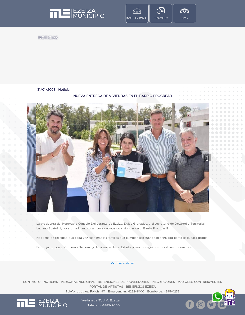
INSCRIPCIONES (163, 281)
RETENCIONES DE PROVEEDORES (123, 281)
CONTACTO (32, 281)
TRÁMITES (161, 18)
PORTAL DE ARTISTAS (106, 286)
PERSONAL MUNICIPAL (78, 281)
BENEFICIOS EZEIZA (141, 286)
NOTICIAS (50, 281)
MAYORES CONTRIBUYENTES (200, 281)
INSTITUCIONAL (137, 18)
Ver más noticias (122, 263)
